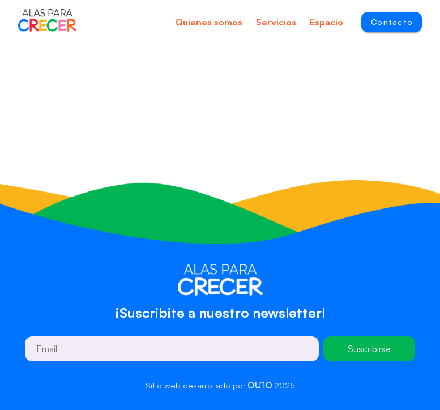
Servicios (276, 22)
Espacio (326, 22)
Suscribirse (369, 349)
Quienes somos (209, 22)
